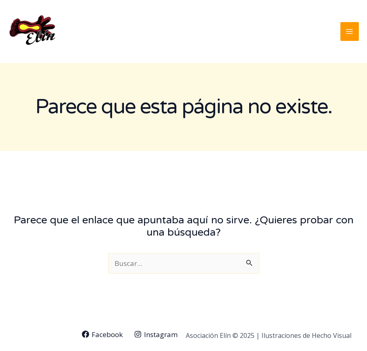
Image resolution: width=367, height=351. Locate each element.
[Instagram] (155, 334)
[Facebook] (102, 334)
